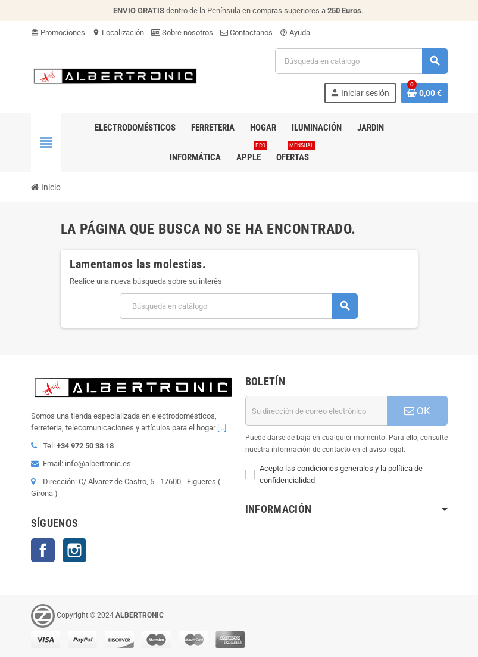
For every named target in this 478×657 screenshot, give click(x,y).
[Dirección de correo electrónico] (316, 411)
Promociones (58, 32)
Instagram (74, 550)
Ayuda (295, 32)
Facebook (43, 550)
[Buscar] (360, 61)
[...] (221, 427)
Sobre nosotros (182, 32)
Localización (118, 32)
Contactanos (246, 32)
